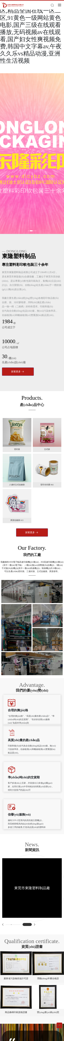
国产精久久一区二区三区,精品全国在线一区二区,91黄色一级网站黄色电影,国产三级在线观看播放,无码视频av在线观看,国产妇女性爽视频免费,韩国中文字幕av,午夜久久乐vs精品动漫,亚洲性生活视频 (31, 32)
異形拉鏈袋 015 (16, 520)
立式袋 (47, 449)
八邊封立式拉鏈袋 (17, 485)
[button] (28, 230)
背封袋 (17, 449)
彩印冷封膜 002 (47, 485)
